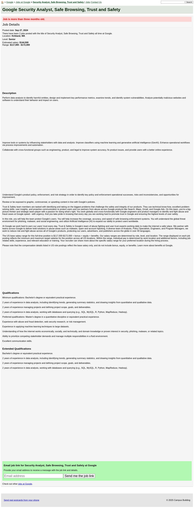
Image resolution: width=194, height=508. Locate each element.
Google (9, 2)
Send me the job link (79, 476)
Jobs (88, 2)
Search (189, 2)
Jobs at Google (23, 2)
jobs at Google (25, 484)
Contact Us (96, 2)
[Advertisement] (83, 70)
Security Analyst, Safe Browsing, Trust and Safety (58, 2)
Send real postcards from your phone (21, 500)
